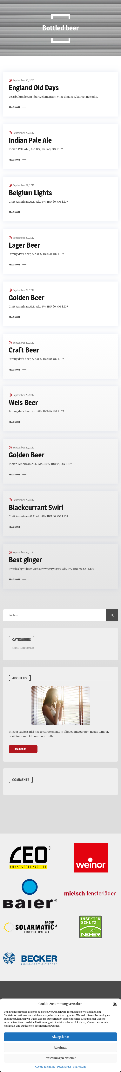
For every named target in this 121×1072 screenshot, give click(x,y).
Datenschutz (64, 1066)
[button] (115, 1004)
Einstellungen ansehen (60, 1058)
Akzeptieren (60, 1037)
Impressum (79, 1066)
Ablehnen (60, 1047)
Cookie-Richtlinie (45, 1066)
